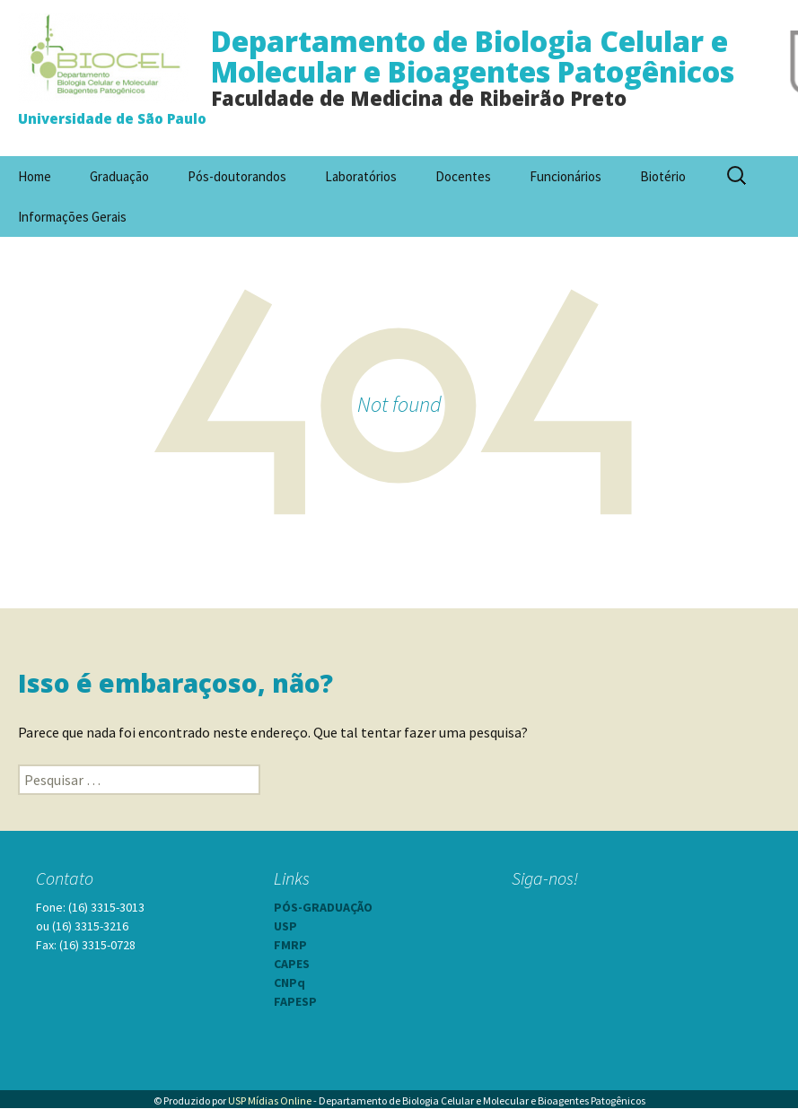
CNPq (289, 982)
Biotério (663, 176)
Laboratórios (361, 176)
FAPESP (295, 1001)
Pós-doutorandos (237, 176)
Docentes (463, 176)
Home (34, 176)
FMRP (290, 945)
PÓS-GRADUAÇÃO (323, 907)
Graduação (119, 176)
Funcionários (565, 176)
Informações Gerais (72, 216)
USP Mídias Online (269, 1100)
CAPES (292, 964)
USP (285, 926)
